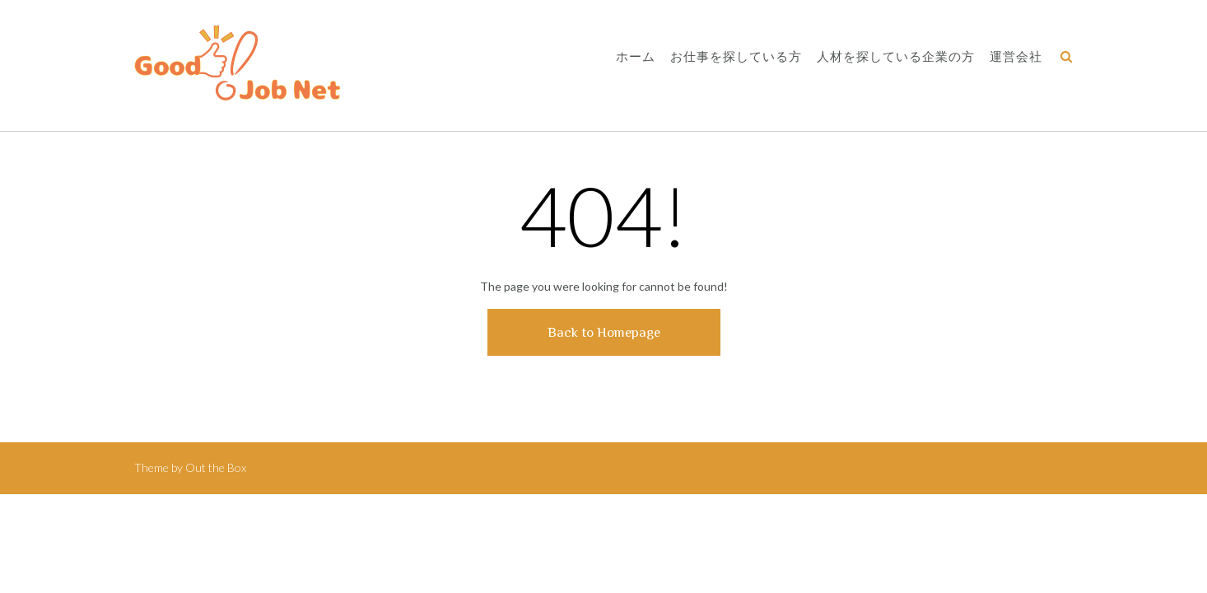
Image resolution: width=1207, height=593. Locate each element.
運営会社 (1016, 57)
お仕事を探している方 (736, 57)
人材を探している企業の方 (896, 57)
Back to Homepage (604, 332)
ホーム (635, 57)
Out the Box (215, 467)
